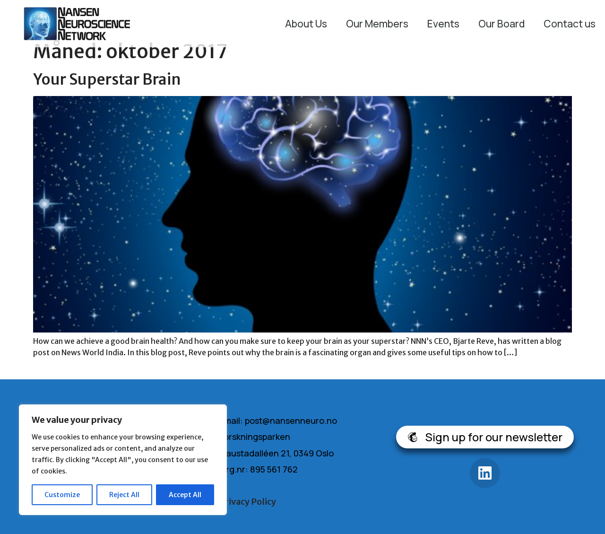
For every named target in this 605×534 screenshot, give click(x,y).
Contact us (570, 23)
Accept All (185, 494)
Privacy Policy (247, 501)
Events (443, 23)
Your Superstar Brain (107, 79)
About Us (306, 23)
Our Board (501, 23)
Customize (62, 494)
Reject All (124, 494)
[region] (123, 459)
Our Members (377, 23)
